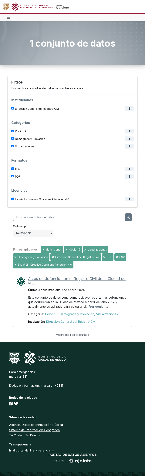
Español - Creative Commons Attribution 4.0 (42, 199)
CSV (18, 169)
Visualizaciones (24, 146)
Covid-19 (20, 131)
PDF (17, 176)
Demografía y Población (30, 138)
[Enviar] (128, 217)
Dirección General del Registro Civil (37, 108)
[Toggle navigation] (8, 17)
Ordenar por (21, 226)
